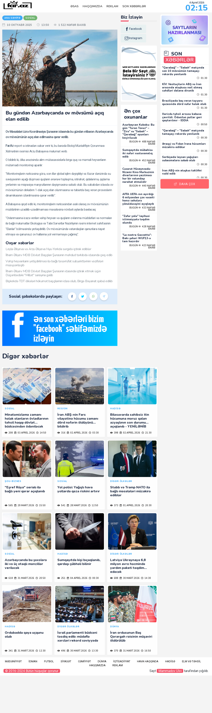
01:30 (202, 75)
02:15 (197, 7)
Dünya (102, 698)
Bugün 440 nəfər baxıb (146, 185)
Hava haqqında (147, 698)
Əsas (74, 6)
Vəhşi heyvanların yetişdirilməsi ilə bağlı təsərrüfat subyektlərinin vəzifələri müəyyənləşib (71, 277)
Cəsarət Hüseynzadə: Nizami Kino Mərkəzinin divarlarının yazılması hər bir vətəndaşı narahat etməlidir (144, 172)
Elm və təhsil (191, 698)
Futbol (49, 698)
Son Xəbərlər (134, 6)
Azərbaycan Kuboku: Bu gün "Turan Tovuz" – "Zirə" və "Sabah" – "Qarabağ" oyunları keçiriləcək (144, 126)
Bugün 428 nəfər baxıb (146, 232)
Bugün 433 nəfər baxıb (146, 214)
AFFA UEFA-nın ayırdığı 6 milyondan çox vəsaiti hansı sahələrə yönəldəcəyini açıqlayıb (144, 201)
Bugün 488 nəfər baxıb (146, 138)
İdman (33, 698)
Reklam (112, 6)
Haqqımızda (92, 6)
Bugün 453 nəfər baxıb (146, 156)
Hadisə (170, 698)
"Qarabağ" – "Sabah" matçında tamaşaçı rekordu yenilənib (185, 134)
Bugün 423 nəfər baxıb (146, 251)
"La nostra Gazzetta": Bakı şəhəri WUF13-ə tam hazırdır (144, 243)
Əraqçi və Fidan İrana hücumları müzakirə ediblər (185, 149)
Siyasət (66, 698)
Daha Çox (186, 181)
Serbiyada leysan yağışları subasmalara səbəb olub (184, 162)
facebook (140, 29)
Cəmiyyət (84, 698)
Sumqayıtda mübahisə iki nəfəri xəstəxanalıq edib (142, 148)
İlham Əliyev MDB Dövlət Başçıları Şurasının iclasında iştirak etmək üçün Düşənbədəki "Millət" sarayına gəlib (69, 287)
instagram (140, 38)
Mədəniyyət (13, 698)
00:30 (202, 141)
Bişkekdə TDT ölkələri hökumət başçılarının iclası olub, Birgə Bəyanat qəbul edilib (71, 297)
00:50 (202, 125)
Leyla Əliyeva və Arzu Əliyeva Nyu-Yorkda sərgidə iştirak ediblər (65, 259)
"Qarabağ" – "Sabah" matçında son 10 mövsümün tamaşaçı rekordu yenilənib (185, 68)
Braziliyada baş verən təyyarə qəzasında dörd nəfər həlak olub (186, 101)
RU (5, 39)
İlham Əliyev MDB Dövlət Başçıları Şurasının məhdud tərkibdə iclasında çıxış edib (69, 267)
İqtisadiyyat (121, 698)
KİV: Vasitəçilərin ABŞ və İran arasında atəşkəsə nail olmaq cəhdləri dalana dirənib (186, 85)
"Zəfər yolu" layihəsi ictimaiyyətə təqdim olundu (143, 224)
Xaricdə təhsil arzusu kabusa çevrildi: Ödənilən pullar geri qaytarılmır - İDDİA (186, 118)
